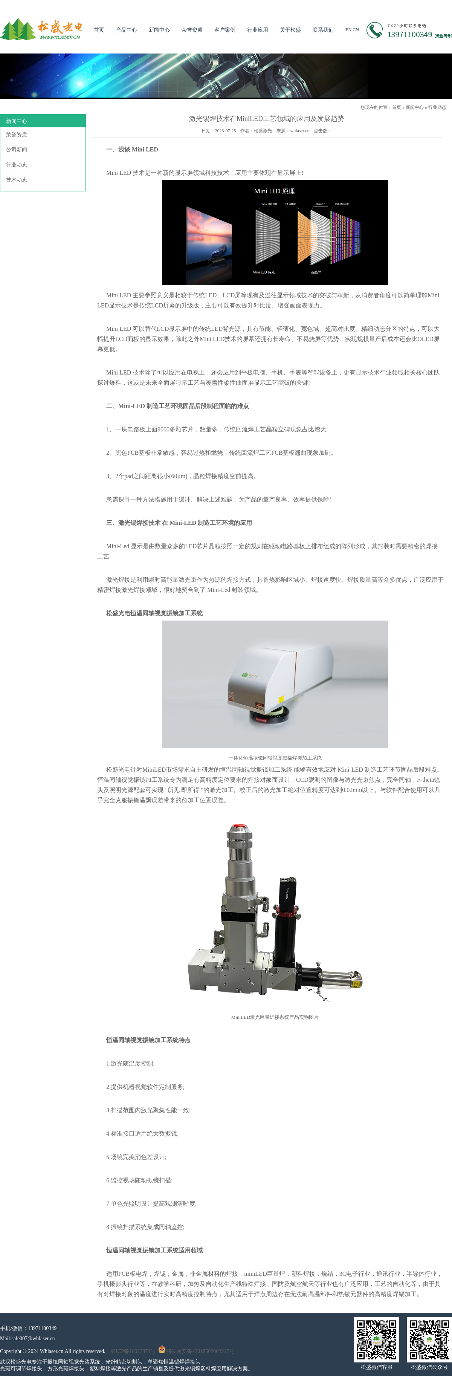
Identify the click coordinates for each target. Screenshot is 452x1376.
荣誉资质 (192, 30)
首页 (99, 30)
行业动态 (437, 107)
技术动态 (16, 180)
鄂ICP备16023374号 (133, 1351)
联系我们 (323, 30)
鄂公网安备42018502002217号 (196, 1351)
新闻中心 (159, 30)
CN (356, 29)
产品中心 (126, 30)
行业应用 (257, 30)
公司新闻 (16, 150)
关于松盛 (290, 30)
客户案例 (224, 30)
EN (348, 29)
